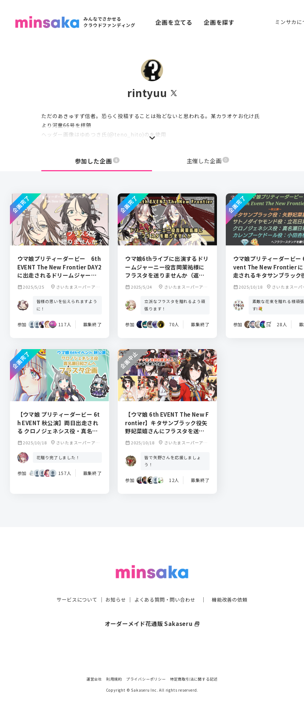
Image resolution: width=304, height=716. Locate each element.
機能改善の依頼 (234, 585)
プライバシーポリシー (146, 679)
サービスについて (72, 585)
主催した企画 (208, 160)
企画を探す (219, 22)
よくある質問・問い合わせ (165, 585)
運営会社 (94, 679)
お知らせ (114, 585)
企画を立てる (174, 22)
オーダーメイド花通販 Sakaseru (152, 609)
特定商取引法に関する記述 (194, 679)
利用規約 (114, 679)
